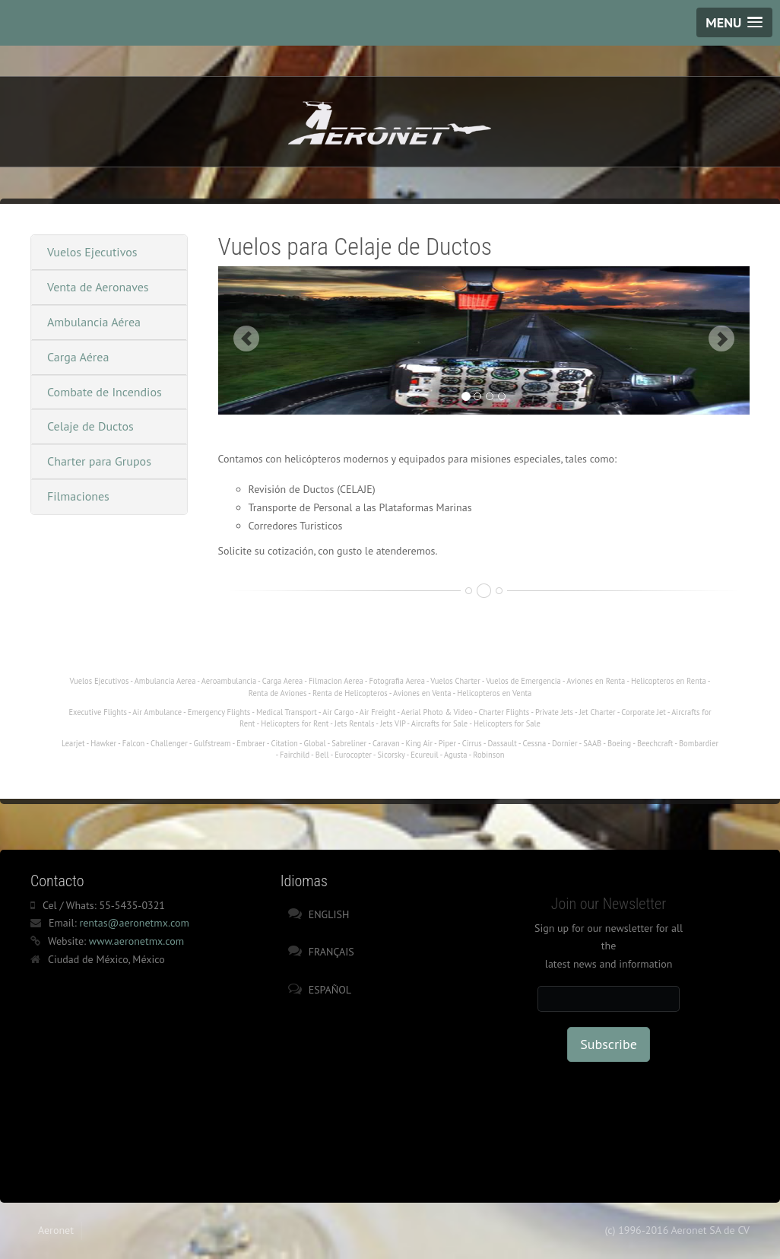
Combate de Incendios (104, 391)
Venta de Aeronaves (98, 286)
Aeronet (56, 1230)
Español (330, 990)
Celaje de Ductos (90, 426)
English (329, 914)
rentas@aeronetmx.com (134, 923)
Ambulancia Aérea (94, 321)
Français (331, 952)
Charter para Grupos (99, 461)
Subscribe (608, 1044)
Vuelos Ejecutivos (92, 251)
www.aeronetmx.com (136, 941)
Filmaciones (78, 496)
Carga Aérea (78, 356)
